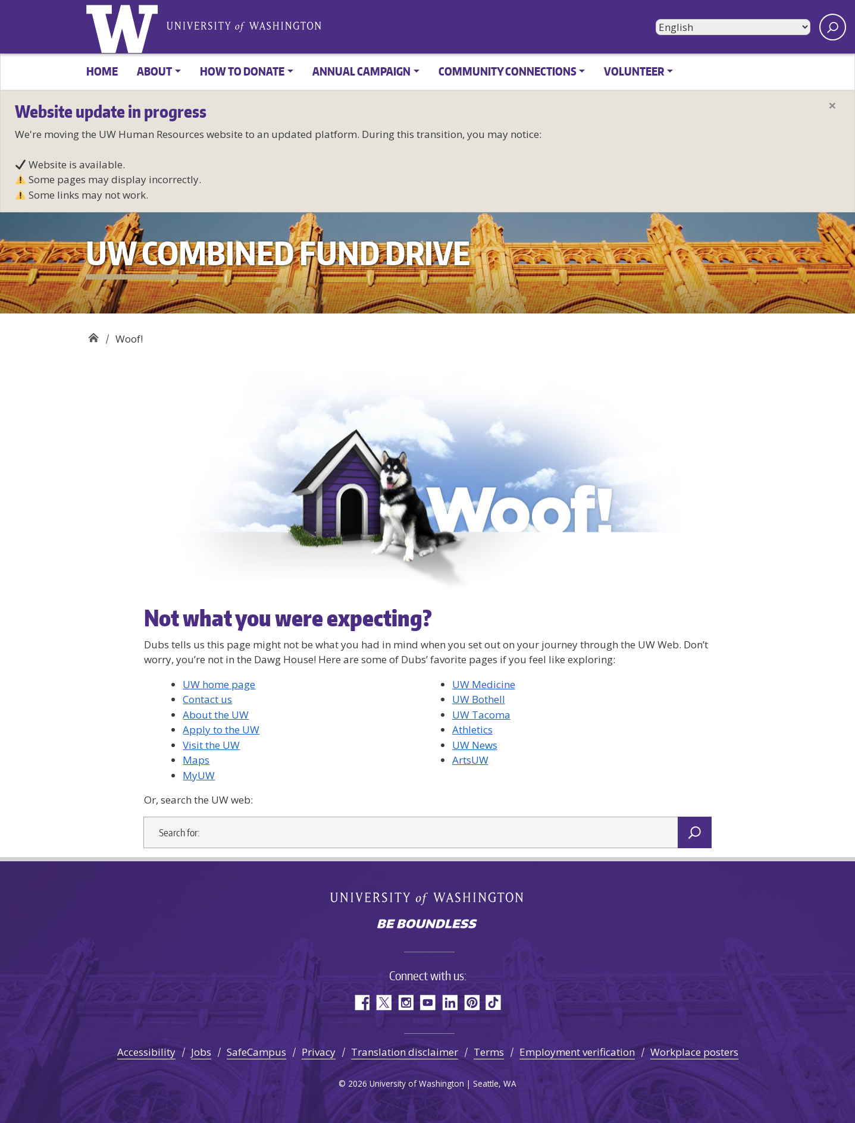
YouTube (427, 1003)
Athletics (472, 729)
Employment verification (577, 1052)
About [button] (154, 71)
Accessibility (146, 1052)
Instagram (405, 1003)
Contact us (207, 699)
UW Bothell (478, 699)
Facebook (361, 1003)
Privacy (319, 1052)
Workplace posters (694, 1052)
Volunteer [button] (634, 71)
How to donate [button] (242, 71)
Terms (489, 1052)
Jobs (201, 1052)
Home (102, 71)
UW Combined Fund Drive (93, 334)
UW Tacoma (481, 715)
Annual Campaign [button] (361, 71)
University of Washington (124, 27)
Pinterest (471, 1003)
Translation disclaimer (404, 1052)
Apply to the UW (221, 729)
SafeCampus (256, 1052)
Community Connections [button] (508, 71)
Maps (196, 760)
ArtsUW (470, 760)
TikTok (494, 1003)
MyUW (199, 775)
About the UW (216, 715)
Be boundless (427, 925)
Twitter (383, 1003)
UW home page (219, 684)
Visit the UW (211, 745)
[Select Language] (733, 27)
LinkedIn (449, 1003)
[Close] (832, 105)
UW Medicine (483, 684)
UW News (474, 745)
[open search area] (832, 27)
